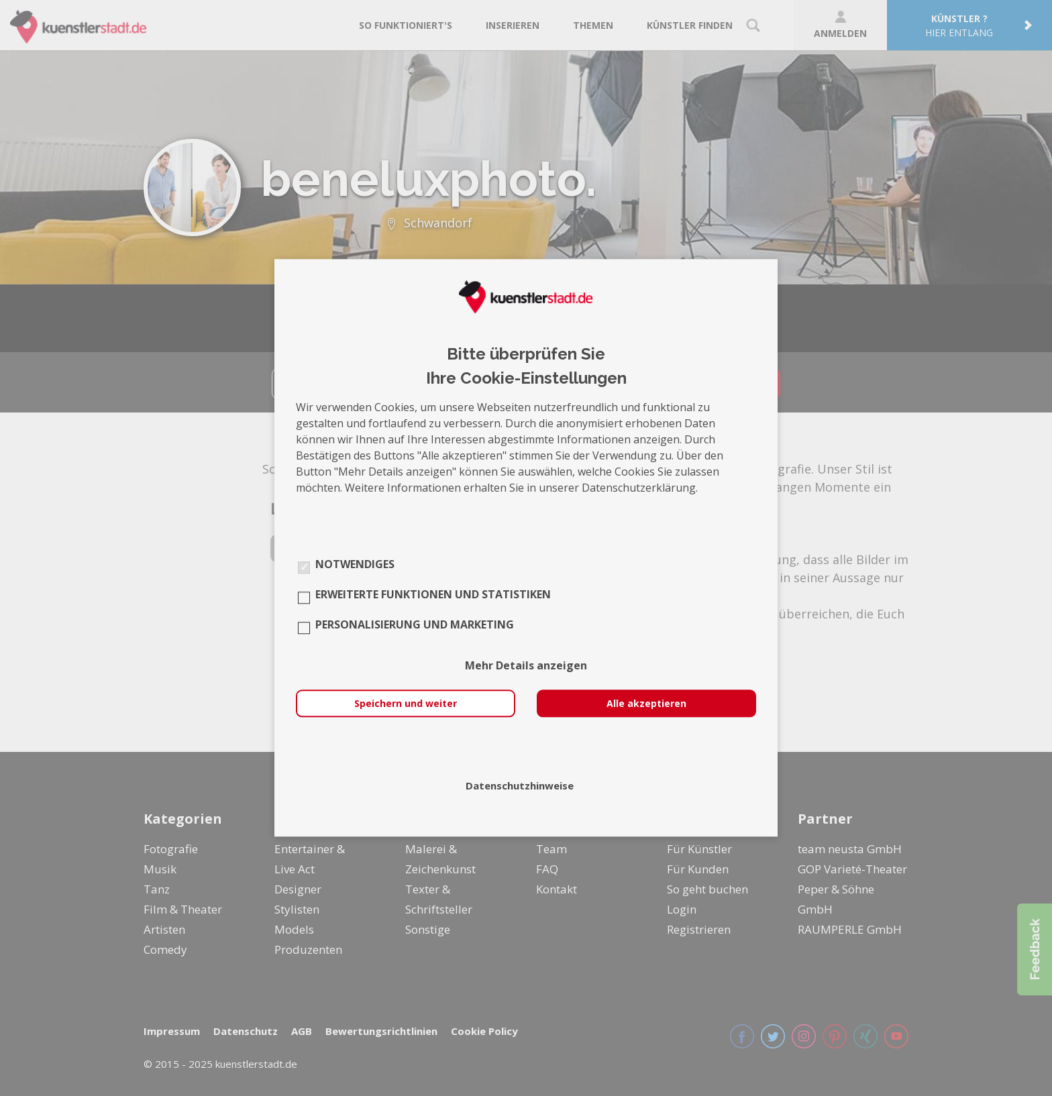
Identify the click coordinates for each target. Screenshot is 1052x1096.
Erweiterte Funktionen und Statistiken (433, 595)
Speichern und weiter (405, 704)
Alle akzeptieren (646, 704)
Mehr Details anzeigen (526, 666)
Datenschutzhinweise (520, 786)
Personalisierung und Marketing (414, 625)
